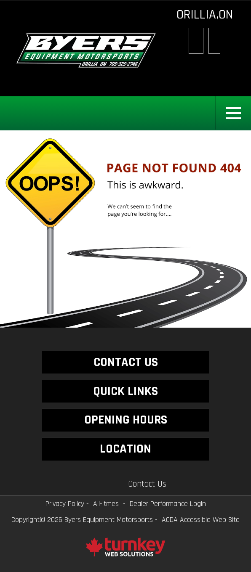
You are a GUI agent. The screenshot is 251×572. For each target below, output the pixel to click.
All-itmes (106, 503)
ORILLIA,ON (204, 14)
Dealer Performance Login (168, 503)
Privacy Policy (64, 503)
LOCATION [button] (125, 449)
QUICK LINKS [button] (125, 391)
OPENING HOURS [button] (125, 420)
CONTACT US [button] (125, 362)
